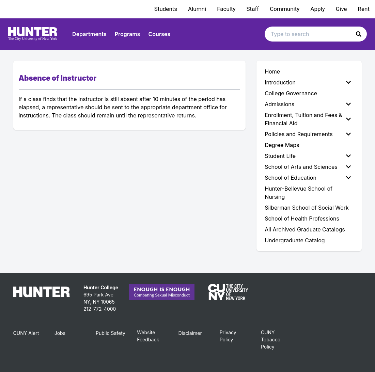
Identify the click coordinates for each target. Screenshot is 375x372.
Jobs (59, 333)
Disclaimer (190, 333)
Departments (89, 34)
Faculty (226, 8)
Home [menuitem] (272, 71)
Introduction (308, 82)
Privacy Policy (228, 335)
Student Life (308, 155)
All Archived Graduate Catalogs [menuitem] (305, 229)
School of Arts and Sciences (308, 166)
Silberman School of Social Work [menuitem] (307, 207)
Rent (364, 8)
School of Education (308, 177)
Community (284, 8)
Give (341, 8)
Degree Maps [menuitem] (282, 145)
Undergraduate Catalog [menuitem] (295, 240)
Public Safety (110, 333)
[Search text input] (316, 34)
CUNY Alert (26, 333)
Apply (317, 8)
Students (165, 8)
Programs (127, 34)
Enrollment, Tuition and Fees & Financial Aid (308, 119)
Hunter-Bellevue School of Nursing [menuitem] (298, 192)
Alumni (197, 8)
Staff (253, 8)
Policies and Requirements (308, 134)
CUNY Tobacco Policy (270, 339)
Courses (159, 34)
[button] (358, 34)
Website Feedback (148, 335)
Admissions (308, 104)
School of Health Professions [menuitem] (302, 218)
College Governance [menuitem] (291, 93)
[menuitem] (309, 82)
